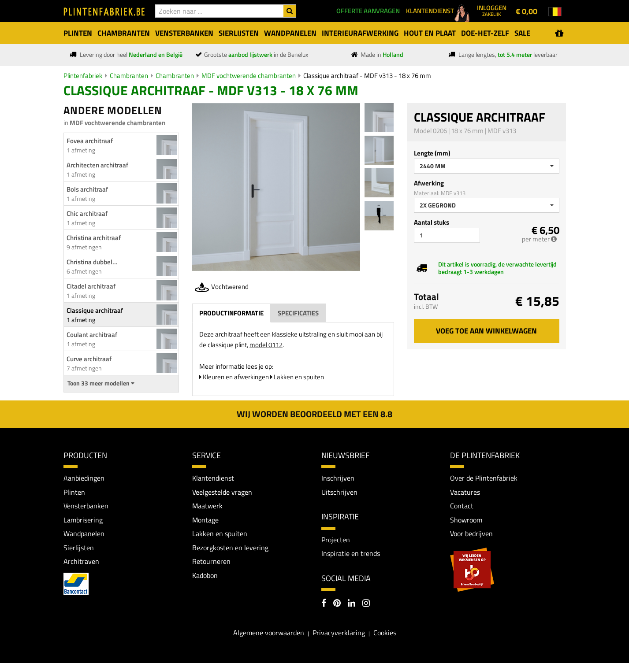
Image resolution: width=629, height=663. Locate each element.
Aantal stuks (431, 222)
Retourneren (211, 561)
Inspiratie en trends (350, 553)
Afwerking (429, 183)
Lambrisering (83, 520)
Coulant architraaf (92, 335)
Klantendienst (213, 478)
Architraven (81, 561)
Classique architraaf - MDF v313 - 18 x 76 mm (367, 75)
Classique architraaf (95, 310)
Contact (461, 506)
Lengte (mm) (432, 153)
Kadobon (205, 575)
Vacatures (465, 492)
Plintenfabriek (82, 75)
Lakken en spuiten (297, 377)
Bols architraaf (87, 189)
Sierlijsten (78, 547)
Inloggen (491, 10)
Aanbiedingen (83, 478)
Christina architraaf (94, 238)
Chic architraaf (87, 213)
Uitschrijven (339, 492)
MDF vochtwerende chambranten (248, 75)
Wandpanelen (83, 534)
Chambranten (129, 75)
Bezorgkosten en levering (230, 547)
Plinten (74, 492)
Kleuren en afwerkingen (234, 377)
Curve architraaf (89, 359)
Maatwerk (207, 506)
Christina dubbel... (92, 262)
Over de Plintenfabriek (483, 478)
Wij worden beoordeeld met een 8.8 (314, 414)
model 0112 (266, 345)
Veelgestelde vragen (222, 492)
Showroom (466, 520)
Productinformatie (231, 313)
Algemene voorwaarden (268, 633)
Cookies (384, 633)
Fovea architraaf (90, 141)
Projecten (335, 539)
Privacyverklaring (339, 633)
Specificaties (298, 313)
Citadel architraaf (91, 286)
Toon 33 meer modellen (100, 383)
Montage (205, 520)
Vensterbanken (85, 506)
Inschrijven (337, 478)
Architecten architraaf (97, 165)
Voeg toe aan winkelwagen (486, 331)
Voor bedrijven (471, 534)
